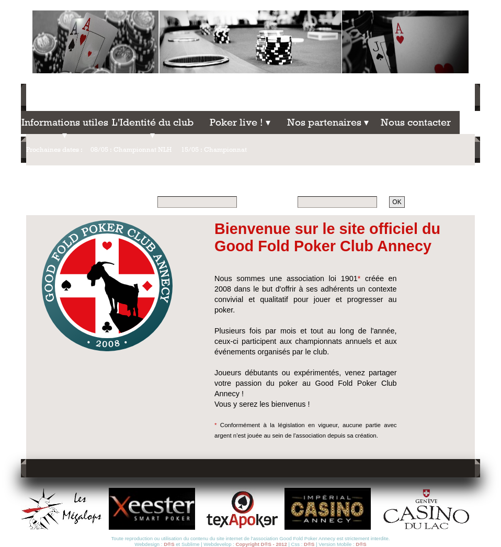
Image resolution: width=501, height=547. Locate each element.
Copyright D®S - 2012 (261, 544)
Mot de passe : (271, 201)
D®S (169, 544)
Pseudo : (140, 201)
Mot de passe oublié (448, 202)
